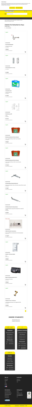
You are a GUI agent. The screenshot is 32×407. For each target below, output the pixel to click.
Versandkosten (7, 397)
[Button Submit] (25, 52)
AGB (26, 405)
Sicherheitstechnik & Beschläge (11, 20)
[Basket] (24, 11)
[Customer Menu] (26, 11)
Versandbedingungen (8, 391)
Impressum (18, 379)
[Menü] (30, 392)
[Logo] (9, 11)
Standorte (6, 380)
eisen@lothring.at (22, 339)
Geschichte (6, 379)
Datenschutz (18, 380)
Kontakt (6, 384)
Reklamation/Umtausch (8, 393)
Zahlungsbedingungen (8, 394)
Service (6, 383)
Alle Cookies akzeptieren (19, 7)
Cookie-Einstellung (12, 7)
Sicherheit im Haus (19, 20)
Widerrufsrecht (7, 395)
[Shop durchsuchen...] (17, 14)
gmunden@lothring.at (10, 363)
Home (5, 20)
